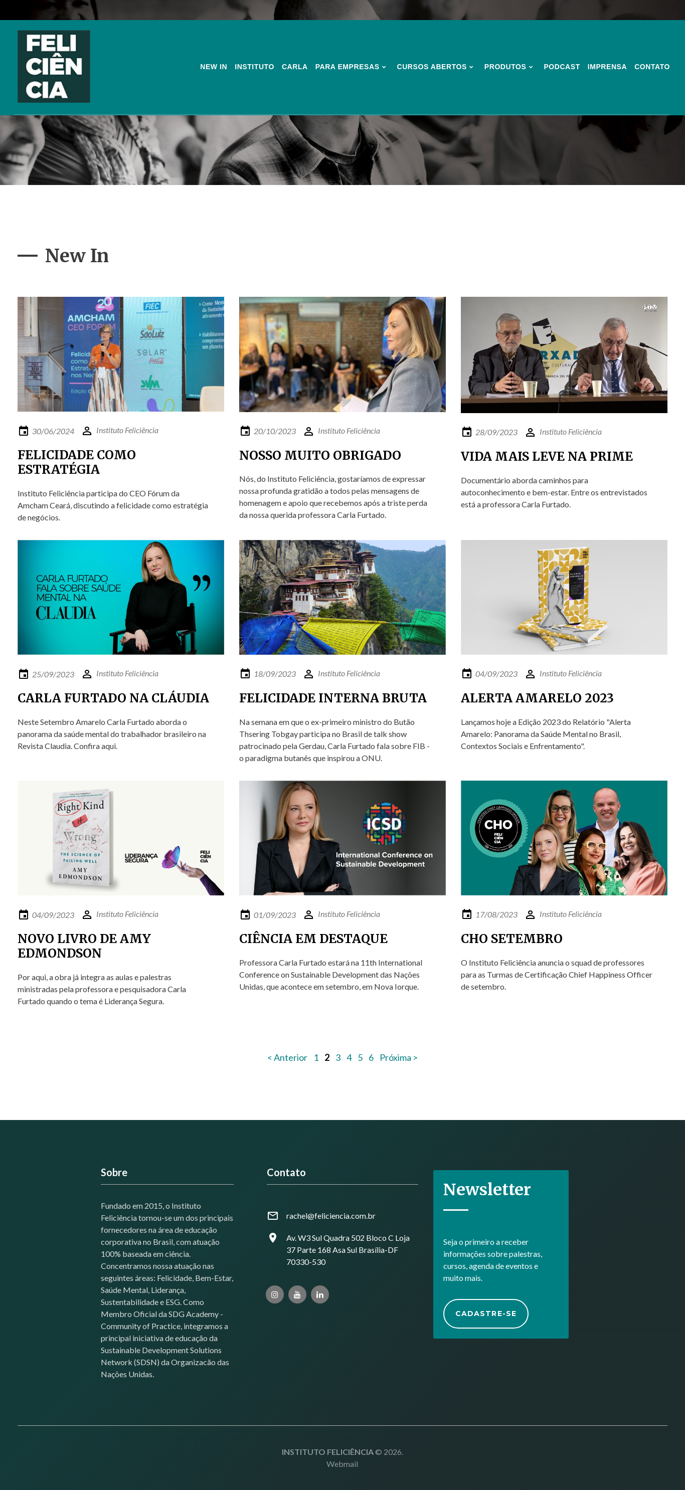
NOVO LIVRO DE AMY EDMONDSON (84, 946)
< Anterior (287, 1057)
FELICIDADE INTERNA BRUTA (333, 698)
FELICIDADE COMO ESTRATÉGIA (77, 462)
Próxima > (399, 1057)
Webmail (342, 1463)
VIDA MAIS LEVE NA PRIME (547, 456)
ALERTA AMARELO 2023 (537, 698)
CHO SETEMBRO (512, 939)
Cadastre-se (486, 1313)
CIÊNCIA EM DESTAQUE (313, 939)
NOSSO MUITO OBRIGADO (320, 455)
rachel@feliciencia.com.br (331, 1215)
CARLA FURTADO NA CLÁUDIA (113, 698)
